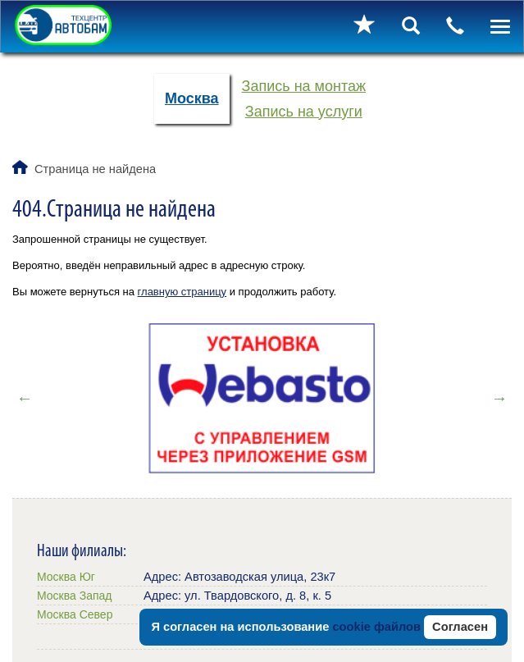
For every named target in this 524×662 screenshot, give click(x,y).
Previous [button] (24, 398)
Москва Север (74, 614)
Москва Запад (74, 595)
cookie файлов (376, 626)
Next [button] (499, 398)
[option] (262, 397)
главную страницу (182, 291)
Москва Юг (66, 576)
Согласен (460, 626)
